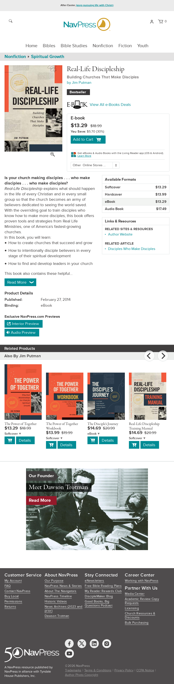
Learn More (84, 156)
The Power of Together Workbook (62, 426)
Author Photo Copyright (81, 675)
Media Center (134, 594)
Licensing (132, 608)
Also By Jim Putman (22, 355)
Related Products (19, 348)
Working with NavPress (141, 581)
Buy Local (12, 596)
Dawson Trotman (57, 616)
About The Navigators (61, 591)
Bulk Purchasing (136, 623)
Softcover (11, 434)
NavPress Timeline (58, 596)
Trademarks (73, 670)
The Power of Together (20, 424)
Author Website (120, 234)
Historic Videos (56, 601)
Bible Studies (74, 46)
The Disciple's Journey (102, 424)
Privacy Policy (123, 670)
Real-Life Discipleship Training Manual (144, 426)
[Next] (162, 355)
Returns (10, 607)
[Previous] (149, 355)
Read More (40, 500)
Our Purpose (54, 581)
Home (31, 46)
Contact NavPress (17, 591)
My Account (13, 581)
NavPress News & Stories (63, 586)
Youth (142, 46)
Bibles (49, 46)
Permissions (13, 601)
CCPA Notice (145, 670)
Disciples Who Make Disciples (131, 249)
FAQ (8, 586)
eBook (92, 434)
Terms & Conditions (97, 670)
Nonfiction (103, 46)
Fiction (125, 46)
